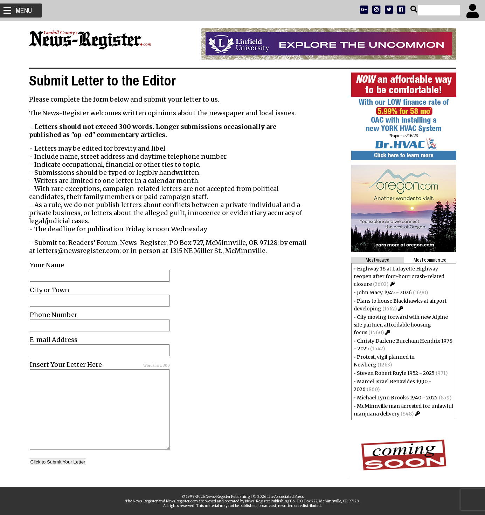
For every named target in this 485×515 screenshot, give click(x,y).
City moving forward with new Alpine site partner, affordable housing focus (401, 325)
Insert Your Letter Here (66, 364)
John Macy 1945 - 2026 (384, 292)
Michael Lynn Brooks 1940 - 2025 (397, 397)
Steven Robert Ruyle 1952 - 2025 (396, 373)
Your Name (47, 265)
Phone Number (53, 315)
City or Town (49, 290)
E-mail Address (53, 340)
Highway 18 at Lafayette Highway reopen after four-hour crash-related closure (399, 276)
